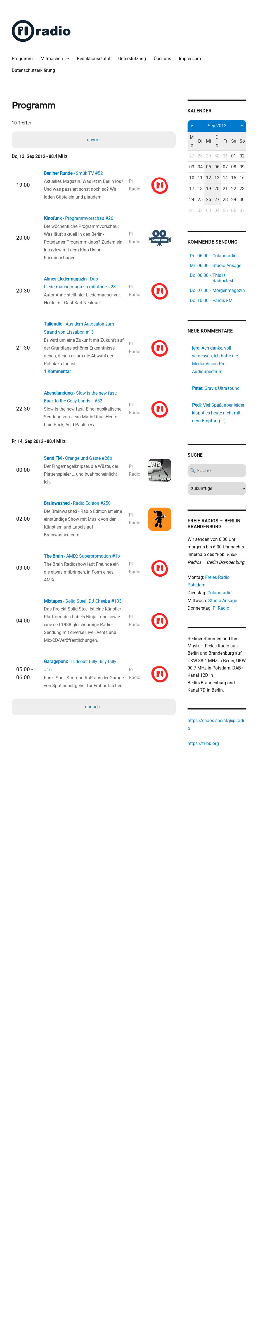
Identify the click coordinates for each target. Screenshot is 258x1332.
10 (178, 197)
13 (201, 197)
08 (217, 178)
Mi (194, 141)
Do (201, 141)
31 (209, 160)
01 (217, 160)
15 (217, 197)
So (224, 141)
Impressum (190, 58)
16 (224, 197)
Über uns (163, 58)
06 (201, 178)
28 (186, 160)
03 (178, 178)
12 (194, 197)
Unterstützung (132, 58)
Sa (216, 141)
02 (224, 160)
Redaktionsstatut (94, 58)
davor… (94, 139)
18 (186, 216)
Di (186, 141)
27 (178, 160)
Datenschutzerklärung (34, 70)
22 (217, 216)
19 (194, 216)
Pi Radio (208, 680)
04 (186, 178)
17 (178, 216)
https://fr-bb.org (190, 819)
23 (224, 216)
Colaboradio (207, 665)
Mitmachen (52, 58)
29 (194, 160)
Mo (179, 141)
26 (194, 235)
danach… (94, 692)
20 (201, 216)
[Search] (201, 534)
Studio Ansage (210, 673)
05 (194, 178)
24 (178, 235)
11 (186, 197)
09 (224, 178)
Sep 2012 (201, 125)
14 (209, 197)
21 (209, 216)
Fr (209, 141)
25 (186, 235)
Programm (22, 58)
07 (209, 178)
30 (201, 160)
